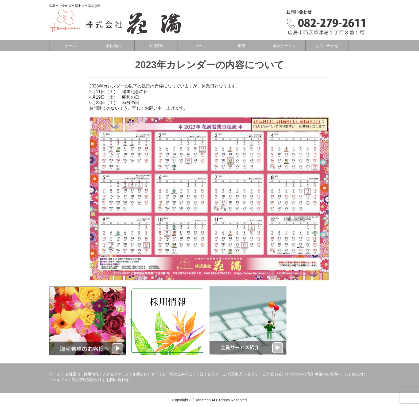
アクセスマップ (116, 374)
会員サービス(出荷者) (265, 374)
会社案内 (113, 46)
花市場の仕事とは (177, 374)
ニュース (198, 46)
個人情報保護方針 (87, 380)
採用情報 (156, 46)
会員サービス (284, 46)
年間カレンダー (146, 374)
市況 (241, 46)
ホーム (70, 46)
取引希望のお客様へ (324, 374)
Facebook (295, 374)
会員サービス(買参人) (225, 374)
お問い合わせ (327, 46)
